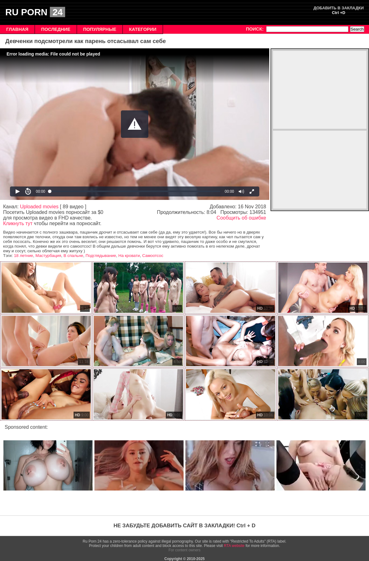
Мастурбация (48, 255)
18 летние (23, 255)
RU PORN (35, 12)
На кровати (129, 255)
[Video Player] (134, 124)
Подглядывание (100, 255)
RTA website (234, 546)
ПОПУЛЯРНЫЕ (99, 29)
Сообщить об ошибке (241, 217)
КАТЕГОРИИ (142, 29)
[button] (134, 124)
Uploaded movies (39, 206)
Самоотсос (152, 255)
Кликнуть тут (17, 223)
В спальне (73, 255)
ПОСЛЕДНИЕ (55, 29)
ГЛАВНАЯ (17, 29)
